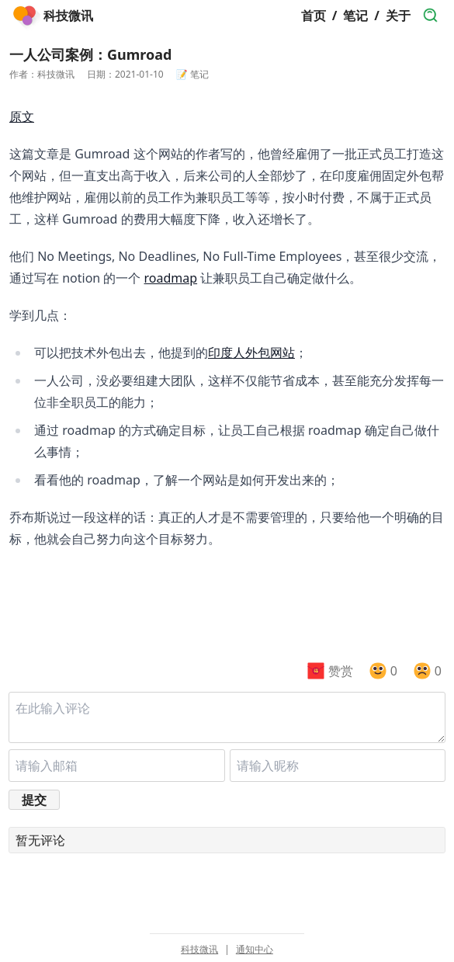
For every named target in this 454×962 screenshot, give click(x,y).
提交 (34, 799)
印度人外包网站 (251, 352)
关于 (398, 15)
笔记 (355, 15)
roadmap (171, 278)
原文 (21, 116)
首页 (313, 15)
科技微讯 (199, 949)
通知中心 (254, 949)
